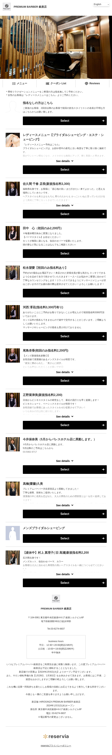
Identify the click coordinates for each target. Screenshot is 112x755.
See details (63, 161)
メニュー (19, 83)
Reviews (92, 83)
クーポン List (56, 83)
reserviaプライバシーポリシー (56, 745)
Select (64, 120)
